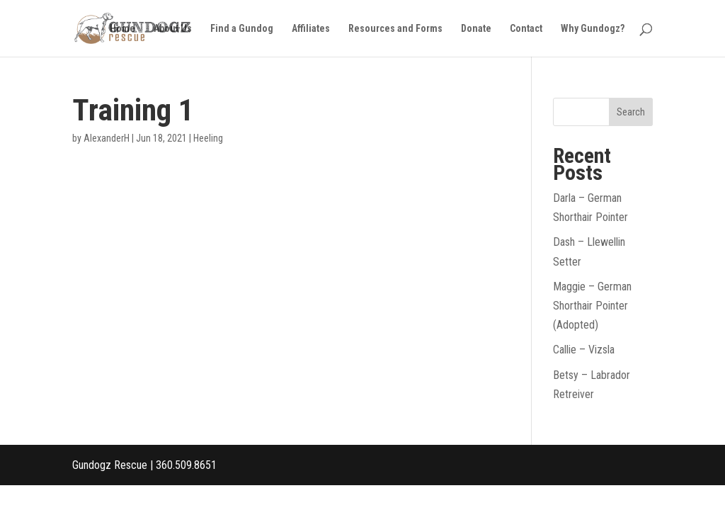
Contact (526, 28)
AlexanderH (107, 138)
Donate (476, 28)
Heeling (208, 138)
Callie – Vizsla (584, 349)
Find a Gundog (241, 28)
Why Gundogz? (592, 28)
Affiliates (311, 28)
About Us (173, 28)
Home (122, 28)
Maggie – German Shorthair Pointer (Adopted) (592, 306)
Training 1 (133, 110)
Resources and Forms (395, 28)
